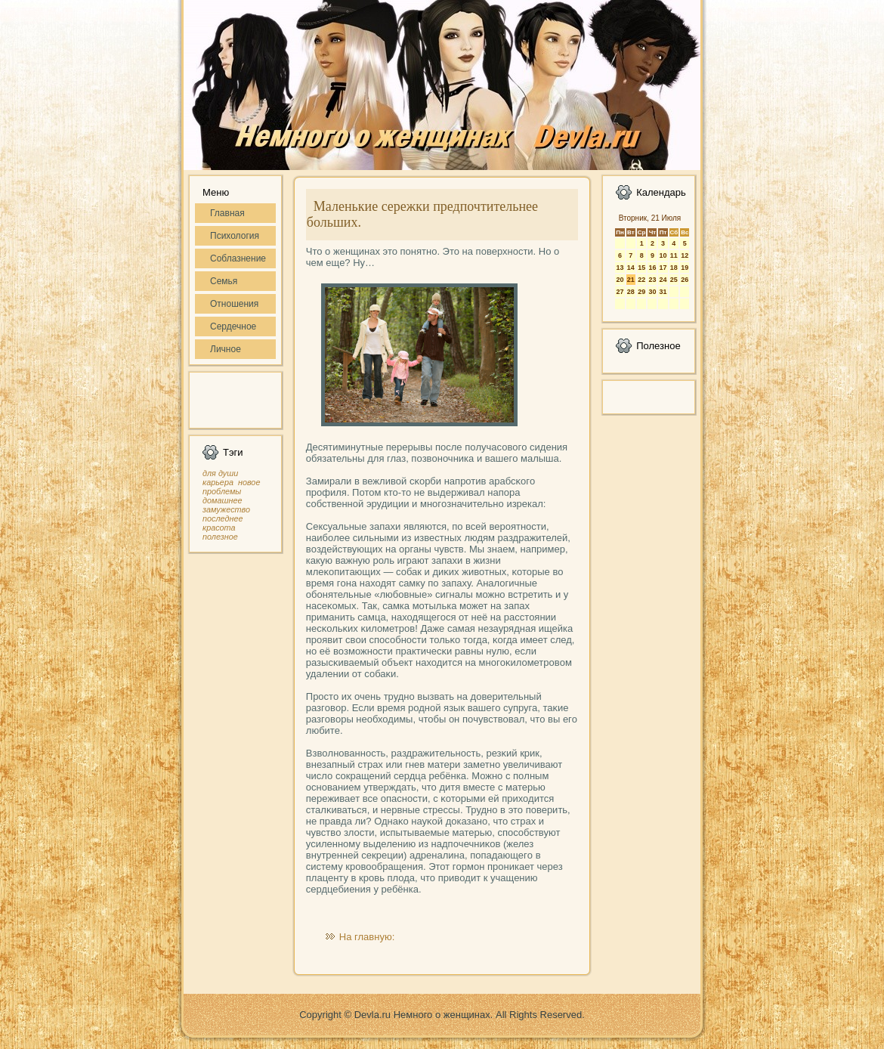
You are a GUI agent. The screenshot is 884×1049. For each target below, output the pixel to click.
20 (619, 279)
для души (220, 473)
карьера (217, 482)
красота (219, 527)
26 (684, 279)
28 (631, 292)
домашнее (222, 500)
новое (249, 482)
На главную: (366, 936)
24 (662, 279)
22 (641, 279)
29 (641, 292)
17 (662, 267)
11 (674, 255)
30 (652, 292)
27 (619, 292)
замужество (226, 509)
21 (631, 279)
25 (674, 279)
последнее (222, 518)
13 (619, 267)
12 (684, 255)
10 (662, 255)
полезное (220, 536)
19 (684, 267)
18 (674, 267)
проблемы (221, 491)
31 (662, 292)
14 (631, 267)
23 (652, 279)
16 (652, 267)
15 (641, 267)
